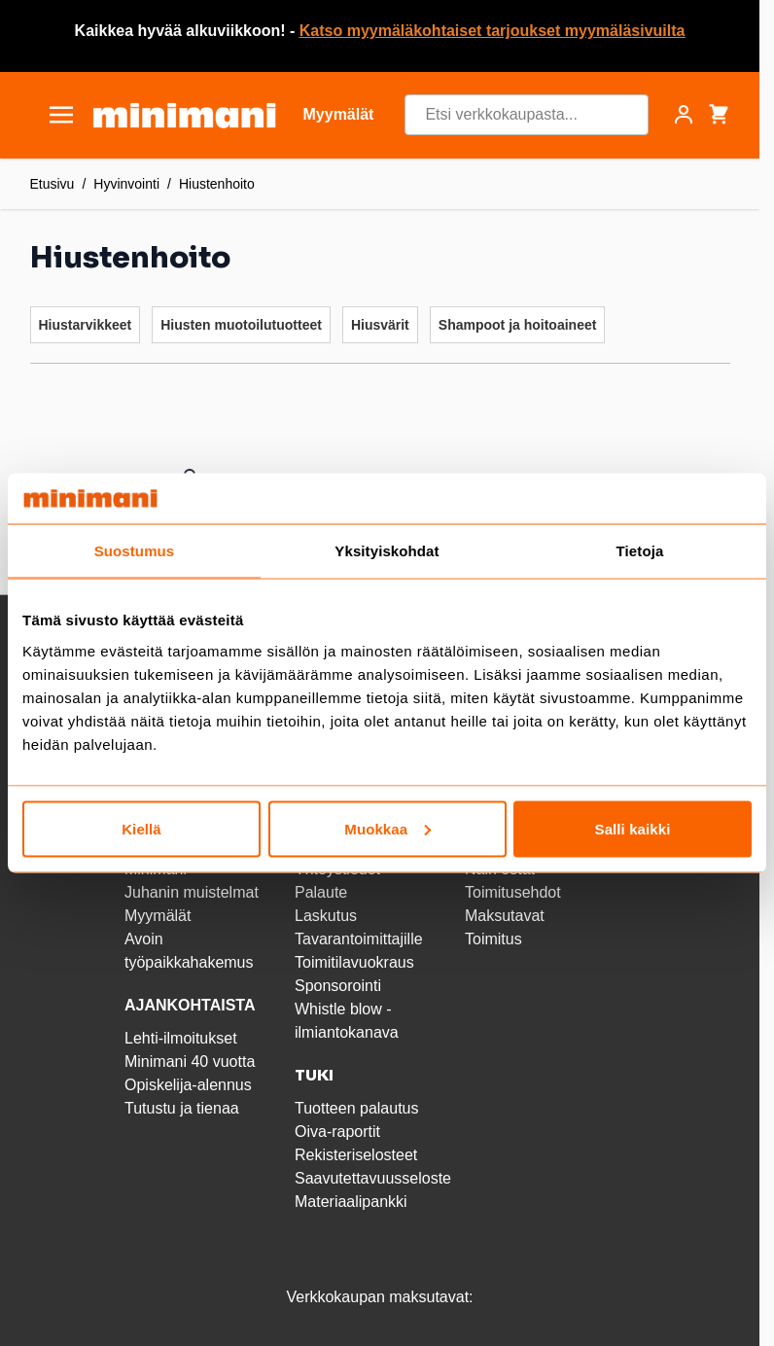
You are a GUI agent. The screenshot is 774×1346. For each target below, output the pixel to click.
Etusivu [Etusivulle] (52, 184)
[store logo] (184, 115)
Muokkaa (387, 828)
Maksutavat (505, 915)
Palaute (321, 892)
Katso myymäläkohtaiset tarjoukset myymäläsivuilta (492, 30)
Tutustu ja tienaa (181, 1108)
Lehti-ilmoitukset (180, 1038)
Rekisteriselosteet (356, 1155)
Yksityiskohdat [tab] (386, 551)
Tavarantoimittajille (359, 939)
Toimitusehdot (513, 892)
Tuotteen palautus (359, 1108)
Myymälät (157, 915)
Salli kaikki (633, 828)
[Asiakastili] (683, 114)
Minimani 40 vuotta (189, 1061)
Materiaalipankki (351, 1201)
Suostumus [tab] (134, 551)
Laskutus (326, 915)
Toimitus (493, 939)
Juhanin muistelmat (191, 892)
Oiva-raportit (337, 1131)
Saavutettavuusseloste (373, 1178)
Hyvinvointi (126, 184)
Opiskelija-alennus (188, 1085)
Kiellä (141, 828)
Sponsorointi (338, 985)
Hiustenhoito (217, 184)
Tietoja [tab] (640, 551)
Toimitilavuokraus (354, 962)
